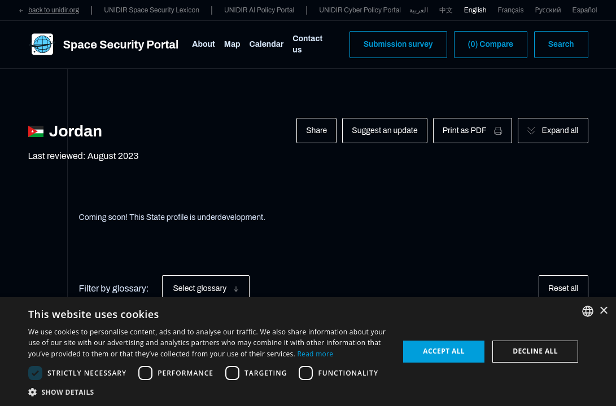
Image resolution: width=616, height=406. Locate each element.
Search (561, 44)
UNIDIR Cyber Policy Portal (360, 10)
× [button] (603, 311)
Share (316, 130)
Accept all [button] (444, 351)
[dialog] (308, 351)
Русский (548, 10)
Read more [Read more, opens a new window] (315, 354)
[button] (208, 392)
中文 (446, 10)
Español (585, 10)
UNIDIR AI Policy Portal (259, 10)
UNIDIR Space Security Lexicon (151, 10)
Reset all (563, 288)
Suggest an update (384, 130)
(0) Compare (490, 44)
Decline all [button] (535, 351)
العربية (418, 10)
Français (511, 10)
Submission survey (398, 44)
